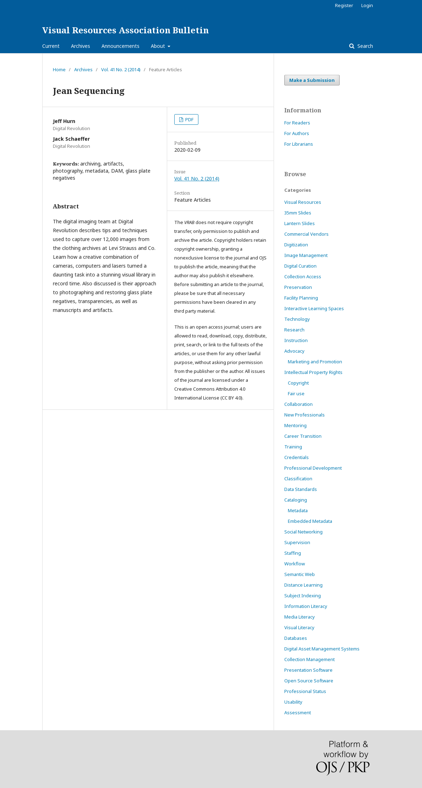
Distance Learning (303, 585)
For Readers (297, 122)
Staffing (292, 553)
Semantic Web (299, 574)
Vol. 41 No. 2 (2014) (121, 69)
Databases (295, 638)
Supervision (297, 542)
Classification (298, 478)
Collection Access (302, 276)
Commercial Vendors (306, 234)
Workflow (294, 563)
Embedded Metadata (310, 521)
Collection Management (309, 659)
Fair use (296, 393)
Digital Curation (300, 266)
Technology (297, 319)
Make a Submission (312, 80)
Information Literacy (305, 606)
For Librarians (298, 144)
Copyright (298, 383)
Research (294, 329)
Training (293, 446)
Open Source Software (308, 680)
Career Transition (303, 436)
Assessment (297, 712)
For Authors (296, 133)
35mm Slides (297, 212)
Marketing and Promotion (315, 361)
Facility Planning (301, 298)
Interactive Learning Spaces (314, 308)
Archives (80, 46)
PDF (188, 119)
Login (367, 5)
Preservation (298, 287)
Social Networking (303, 532)
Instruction (296, 340)
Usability (293, 702)
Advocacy (294, 351)
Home (59, 69)
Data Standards (300, 489)
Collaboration (298, 404)
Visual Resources (302, 202)
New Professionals (304, 415)
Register (344, 5)
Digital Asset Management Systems (322, 649)
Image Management (306, 255)
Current (51, 46)
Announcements (120, 46)
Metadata (298, 510)
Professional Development (313, 468)
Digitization (296, 244)
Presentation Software (308, 670)
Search (364, 46)
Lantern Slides (299, 223)
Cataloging (295, 500)
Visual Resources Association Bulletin (125, 30)
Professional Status (305, 691)
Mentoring (295, 425)
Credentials (296, 457)
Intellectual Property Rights (313, 372)
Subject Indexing (302, 595)
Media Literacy (299, 617)
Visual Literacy (299, 627)
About (158, 46)
